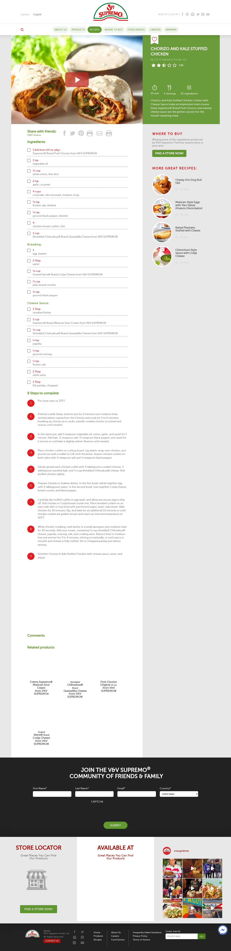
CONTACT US (52, 941)
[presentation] (115, 810)
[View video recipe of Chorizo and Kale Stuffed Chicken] (77, 79)
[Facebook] (182, 15)
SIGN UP (162, 14)
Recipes (94, 29)
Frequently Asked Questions (147, 932)
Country (165, 788)
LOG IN (174, 14)
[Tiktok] (203, 15)
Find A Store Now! (169, 153)
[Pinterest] (187, 15)
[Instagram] (193, 15)
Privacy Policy (140, 936)
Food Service (136, 29)
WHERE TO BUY (114, 29)
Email (121, 788)
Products (78, 29)
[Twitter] (198, 15)
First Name (40, 788)
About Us (61, 29)
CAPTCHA (97, 801)
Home (97, 932)
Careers (155, 29)
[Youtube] (208, 15)
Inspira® (171, 29)
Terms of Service (141, 939)
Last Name (82, 788)
